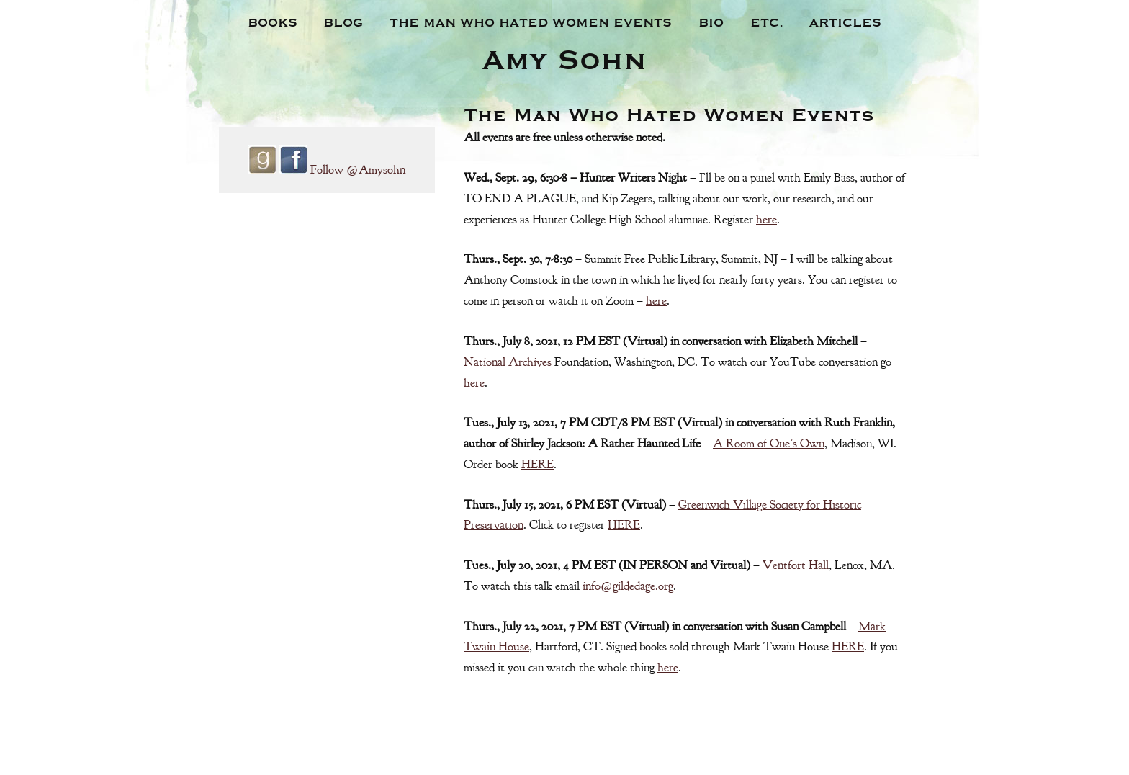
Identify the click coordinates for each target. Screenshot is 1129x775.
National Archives (508, 361)
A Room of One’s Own (768, 443)
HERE (537, 464)
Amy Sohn (564, 57)
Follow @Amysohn (357, 169)
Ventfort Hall (796, 565)
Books (272, 21)
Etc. (766, 21)
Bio (711, 21)
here (766, 219)
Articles (845, 21)
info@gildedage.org (628, 585)
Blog (343, 21)
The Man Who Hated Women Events (531, 21)
